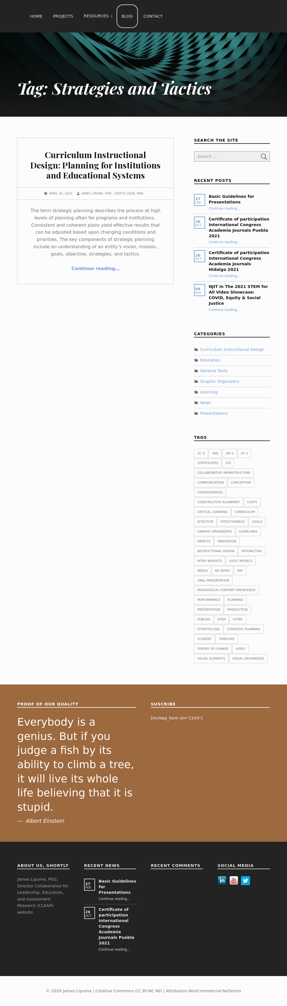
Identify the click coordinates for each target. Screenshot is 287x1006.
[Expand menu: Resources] (111, 16)
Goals (257, 522)
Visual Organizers (248, 658)
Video (240, 649)
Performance (208, 600)
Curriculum (245, 512)
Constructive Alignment (218, 502)
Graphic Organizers (219, 381)
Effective (205, 522)
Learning (209, 392)
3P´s (244, 453)
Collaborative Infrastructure (224, 473)
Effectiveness (233, 522)
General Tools (213, 371)
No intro (222, 571)
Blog (127, 16)
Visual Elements (211, 658)
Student (204, 639)
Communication (210, 482)
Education (210, 360)
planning (235, 600)
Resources (96, 16)
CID (228, 463)
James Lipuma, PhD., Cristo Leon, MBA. (113, 193)
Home (36, 16)
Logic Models (240, 561)
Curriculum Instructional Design (232, 349)
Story (238, 619)
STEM (221, 619)
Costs (252, 502)
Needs (202, 571)
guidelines (248, 531)
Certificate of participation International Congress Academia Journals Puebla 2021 (116, 926)
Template (226, 639)
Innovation (226, 541)
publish (203, 619)
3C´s (201, 453)
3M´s (229, 453)
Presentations (214, 413)
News (205, 402)
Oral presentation (213, 580)
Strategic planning (243, 629)
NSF (240, 571)
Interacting (252, 551)
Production (237, 609)
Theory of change (212, 649)
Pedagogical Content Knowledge (226, 590)
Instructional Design (215, 551)
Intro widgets (209, 561)
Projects (63, 16)
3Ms (215, 453)
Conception (241, 482)
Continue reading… (95, 268)
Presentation (208, 609)
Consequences (210, 492)
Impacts (203, 541)
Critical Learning (212, 512)
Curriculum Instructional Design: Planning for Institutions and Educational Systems (95, 164)
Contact (153, 16)
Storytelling (208, 629)
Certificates (207, 463)
